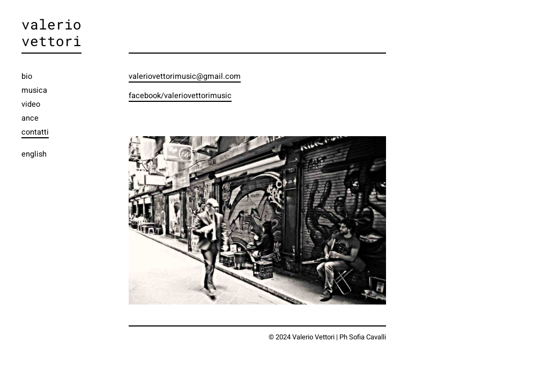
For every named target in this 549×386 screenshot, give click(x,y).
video (30, 104)
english (34, 154)
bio (26, 76)
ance (30, 118)
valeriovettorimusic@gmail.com (185, 76)
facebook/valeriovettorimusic (180, 95)
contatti (35, 132)
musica (34, 90)
